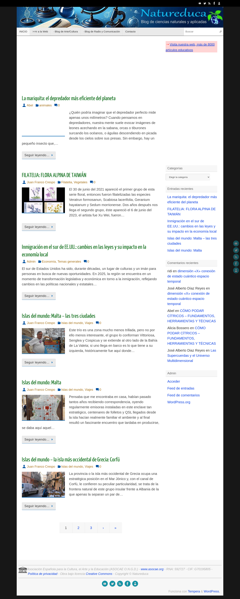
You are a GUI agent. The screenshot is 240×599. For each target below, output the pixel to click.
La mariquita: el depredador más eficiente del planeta (69, 98)
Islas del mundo (72, 323)
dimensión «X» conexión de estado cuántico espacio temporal (191, 276)
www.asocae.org (152, 569)
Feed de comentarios (183, 395)
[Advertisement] (91, 64)
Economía (49, 261)
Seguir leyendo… (39, 155)
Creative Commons (99, 574)
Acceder (173, 381)
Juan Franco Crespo (41, 182)
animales (45, 105)
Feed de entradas (180, 388)
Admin (31, 261)
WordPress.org (178, 402)
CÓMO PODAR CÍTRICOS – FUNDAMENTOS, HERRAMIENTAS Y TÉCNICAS (191, 316)
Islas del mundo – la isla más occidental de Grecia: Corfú (71, 460)
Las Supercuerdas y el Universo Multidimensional (191, 355)
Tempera (194, 591)
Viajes (89, 323)
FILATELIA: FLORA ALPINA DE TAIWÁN (54, 175)
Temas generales (69, 261)
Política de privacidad (42, 574)
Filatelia (66, 182)
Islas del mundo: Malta (41, 383)
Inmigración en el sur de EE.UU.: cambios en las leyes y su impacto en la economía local (192, 226)
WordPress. (212, 591)
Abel (30, 105)
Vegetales (80, 182)
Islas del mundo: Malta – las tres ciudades (58, 316)
